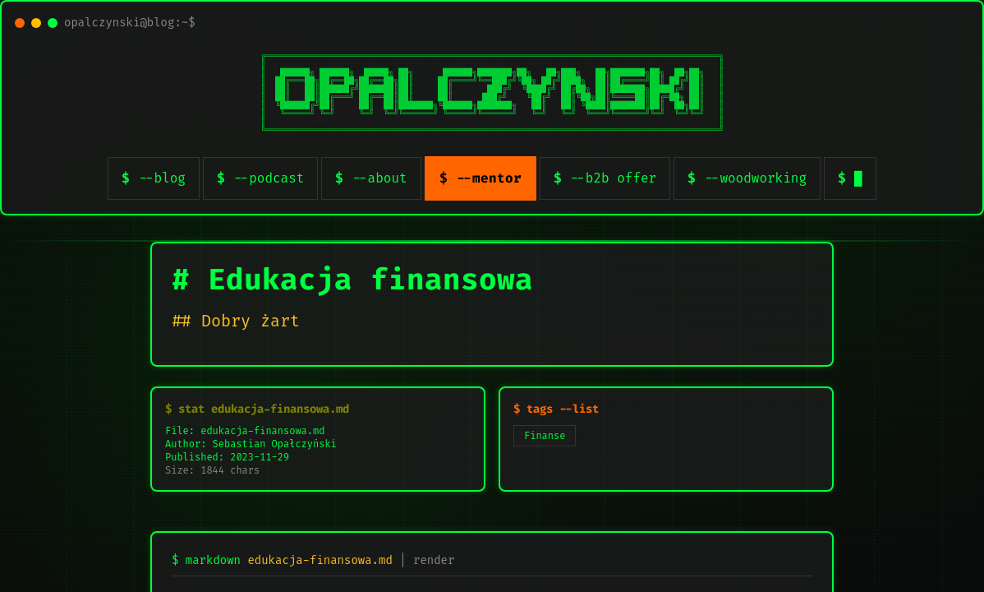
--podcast (268, 178)
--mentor (489, 178)
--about (379, 178)
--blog (162, 178)
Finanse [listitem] (544, 435)
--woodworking (755, 178)
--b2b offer (613, 178)
